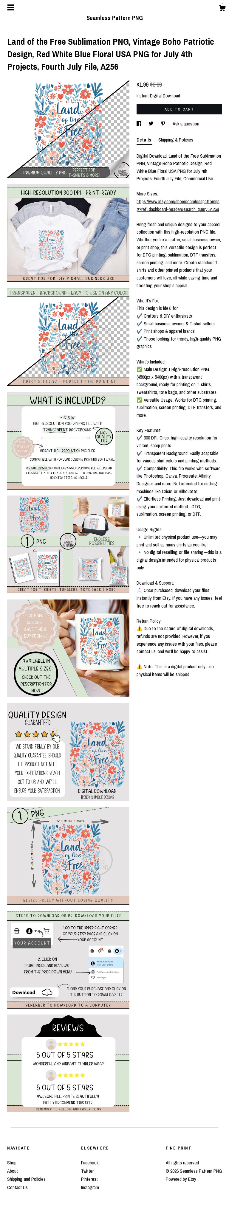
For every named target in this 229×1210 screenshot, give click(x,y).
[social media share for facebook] (140, 123)
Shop (11, 1162)
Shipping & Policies (175, 139)
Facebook (89, 1162)
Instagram (90, 1187)
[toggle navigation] (10, 7)
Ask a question (186, 123)
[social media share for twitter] (151, 123)
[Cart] (222, 8)
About (12, 1171)
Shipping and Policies (26, 1179)
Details (144, 139)
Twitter (87, 1171)
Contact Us (17, 1187)
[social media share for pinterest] (164, 123)
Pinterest (89, 1179)
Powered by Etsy (181, 1179)
